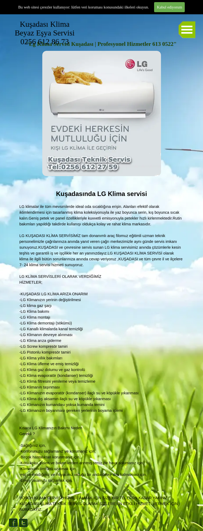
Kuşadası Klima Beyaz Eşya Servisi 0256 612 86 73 (65, 33)
